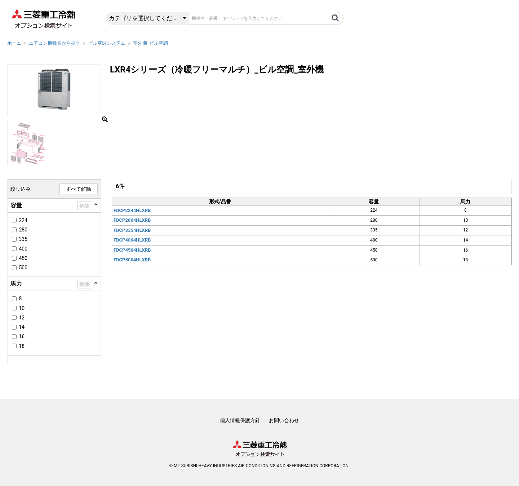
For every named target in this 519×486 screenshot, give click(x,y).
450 (23, 258)
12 (22, 318)
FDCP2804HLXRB (132, 220)
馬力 (16, 283)
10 (22, 308)
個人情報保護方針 (240, 420)
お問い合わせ (284, 420)
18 (22, 346)
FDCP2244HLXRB (132, 210)
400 (23, 249)
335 (23, 239)
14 (22, 327)
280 (23, 230)
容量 (16, 205)
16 (22, 336)
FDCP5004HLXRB (132, 259)
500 (23, 267)
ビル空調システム (106, 43)
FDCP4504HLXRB (132, 250)
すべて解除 (78, 189)
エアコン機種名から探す (54, 43)
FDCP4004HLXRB (132, 240)
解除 (84, 206)
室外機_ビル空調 (150, 43)
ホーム (14, 43)
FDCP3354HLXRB (132, 230)
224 (23, 220)
